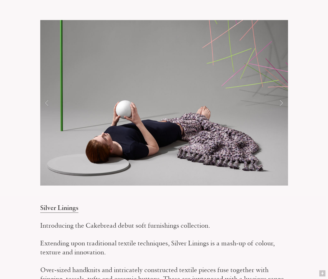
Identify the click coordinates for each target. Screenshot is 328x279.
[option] (164, 103)
